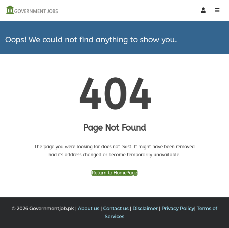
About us (89, 208)
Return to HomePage (114, 173)
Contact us (116, 208)
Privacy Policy (178, 208)
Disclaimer (145, 208)
